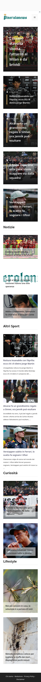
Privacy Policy (29, 676)
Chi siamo (9, 676)
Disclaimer (20, 679)
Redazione (19, 676)
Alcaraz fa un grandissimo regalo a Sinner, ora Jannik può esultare (20, 131)
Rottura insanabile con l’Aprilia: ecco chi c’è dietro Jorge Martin (21, 99)
